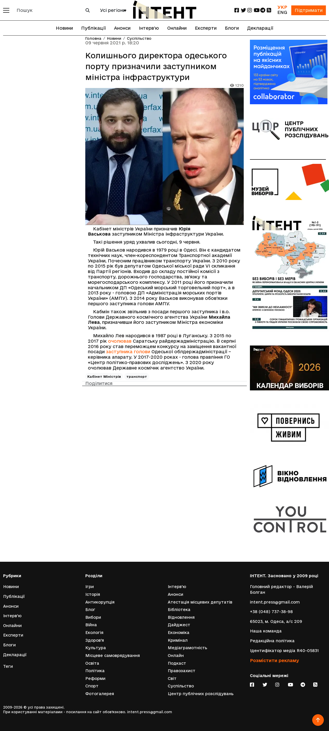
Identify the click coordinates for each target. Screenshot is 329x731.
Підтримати (309, 10)
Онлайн (176, 655)
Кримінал (178, 640)
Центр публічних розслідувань (201, 694)
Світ (172, 678)
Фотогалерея (99, 694)
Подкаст (177, 663)
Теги (8, 666)
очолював (120, 341)
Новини (64, 28)
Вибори (93, 617)
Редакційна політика (272, 641)
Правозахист (181, 671)
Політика (95, 671)
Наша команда (266, 631)
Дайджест (179, 625)
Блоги (232, 28)
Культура (95, 648)
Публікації (93, 28)
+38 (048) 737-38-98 (271, 611)
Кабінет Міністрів (104, 376)
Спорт (91, 686)
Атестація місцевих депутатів (200, 602)
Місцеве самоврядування (112, 655)
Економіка (178, 632)
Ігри (89, 586)
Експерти (206, 28)
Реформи (95, 678)
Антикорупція (99, 602)
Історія (92, 594)
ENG (282, 12)
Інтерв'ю (149, 28)
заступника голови (128, 351)
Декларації (260, 28)
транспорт (136, 376)
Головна (93, 38)
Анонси (122, 28)
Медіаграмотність (187, 648)
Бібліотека (179, 609)
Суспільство (139, 38)
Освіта (92, 663)
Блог (90, 609)
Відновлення (181, 617)
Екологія (94, 632)
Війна (91, 625)
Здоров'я (94, 640)
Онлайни (177, 28)
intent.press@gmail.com (275, 602)
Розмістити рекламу (274, 660)
